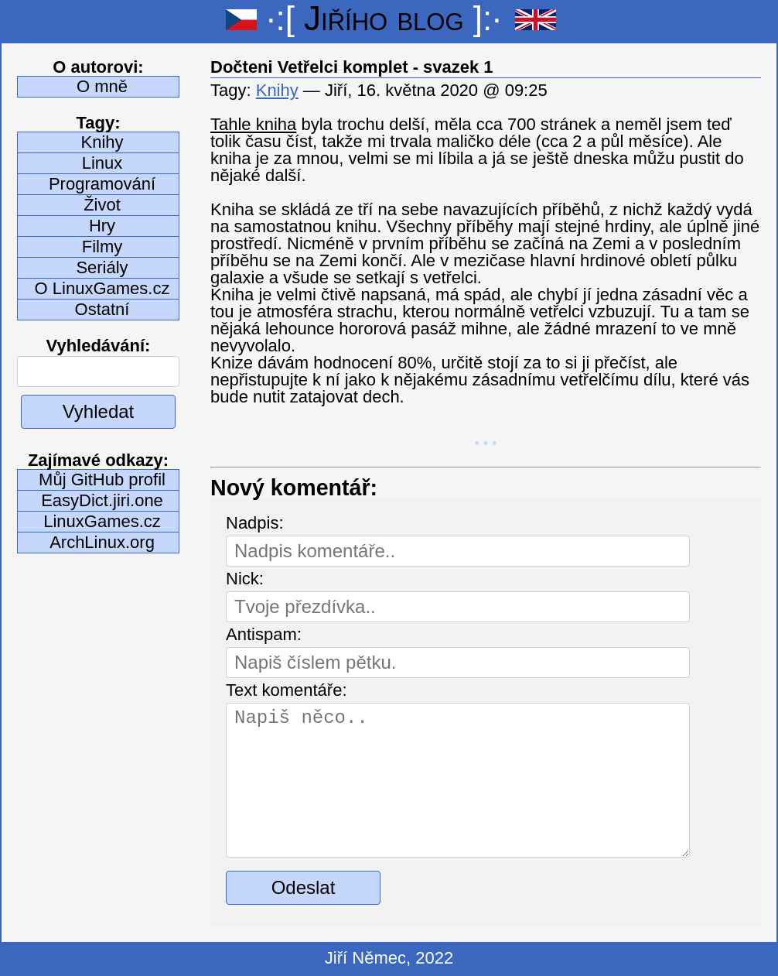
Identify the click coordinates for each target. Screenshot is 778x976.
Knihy (101, 142)
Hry (102, 225)
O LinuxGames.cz (102, 288)
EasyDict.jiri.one (102, 500)
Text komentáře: (286, 690)
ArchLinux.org (102, 542)
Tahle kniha (253, 124)
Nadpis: (255, 523)
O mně (102, 86)
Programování (102, 183)
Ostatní (102, 309)
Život (102, 204)
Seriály (102, 267)
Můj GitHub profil (102, 479)
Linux (102, 163)
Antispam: (264, 634)
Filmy (102, 246)
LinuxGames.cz (102, 521)
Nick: (245, 578)
